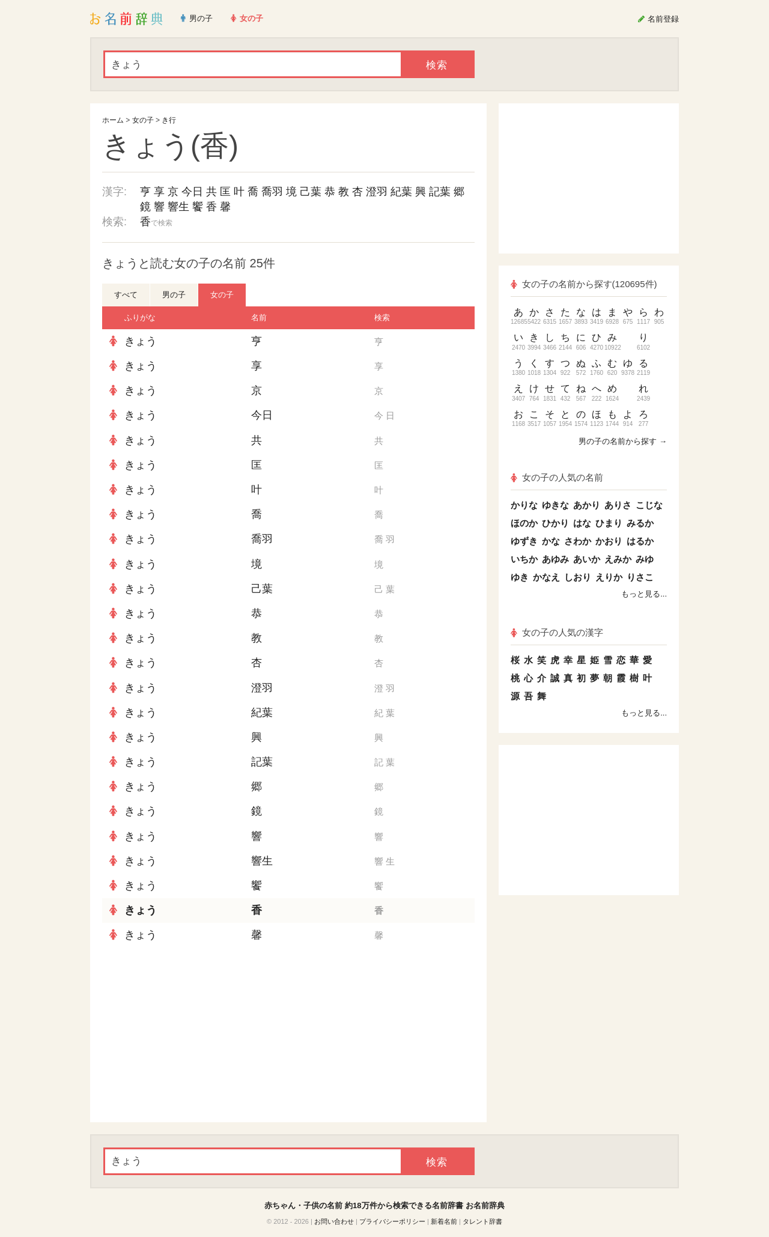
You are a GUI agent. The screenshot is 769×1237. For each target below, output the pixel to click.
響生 (178, 207)
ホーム (113, 120)
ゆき (520, 577)
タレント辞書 (482, 1221)
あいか (586, 559)
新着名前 (444, 1221)
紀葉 (401, 192)
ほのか (524, 523)
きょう (140, 341)
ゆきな (555, 505)
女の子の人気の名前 (557, 477)
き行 (169, 120)
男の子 (174, 294)
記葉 (440, 192)
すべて (126, 294)
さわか (577, 541)
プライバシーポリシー (392, 1221)
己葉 (310, 192)
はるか (640, 541)
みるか (640, 523)
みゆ (645, 559)
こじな (649, 505)
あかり (586, 505)
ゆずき (524, 541)
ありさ (617, 505)
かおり (608, 541)
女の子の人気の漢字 (557, 632)
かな (551, 541)
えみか (617, 559)
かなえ (546, 577)
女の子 (143, 120)
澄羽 (377, 192)
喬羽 (272, 192)
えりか (608, 577)
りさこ (640, 577)
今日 (192, 192)
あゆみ (555, 559)
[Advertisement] (192, 1035)
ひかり (555, 523)
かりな (524, 505)
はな (582, 523)
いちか (524, 559)
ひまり (608, 523)
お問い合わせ (334, 1221)
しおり (577, 577)
